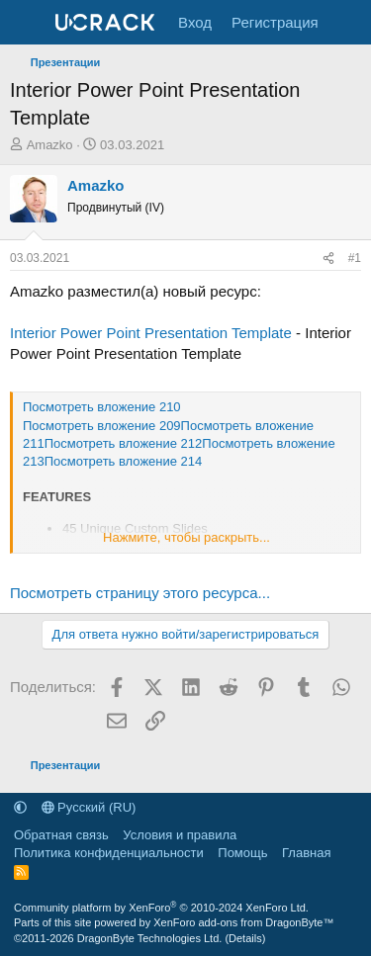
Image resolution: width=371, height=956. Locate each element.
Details (245, 938)
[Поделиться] (328, 258)
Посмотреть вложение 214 (124, 461)
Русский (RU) (89, 807)
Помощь (242, 852)
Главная (306, 852)
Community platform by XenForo (161, 907)
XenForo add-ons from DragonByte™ (243, 922)
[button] (20, 807)
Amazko (50, 144)
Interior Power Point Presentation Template (151, 332)
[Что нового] (347, 22)
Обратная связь (61, 834)
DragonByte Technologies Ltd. (150, 938)
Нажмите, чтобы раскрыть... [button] (186, 537)
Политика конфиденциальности (109, 852)
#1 (354, 258)
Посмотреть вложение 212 (124, 443)
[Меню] (27, 23)
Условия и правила (179, 834)
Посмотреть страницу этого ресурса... (140, 592)
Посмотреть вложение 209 (102, 425)
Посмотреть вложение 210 (102, 406)
